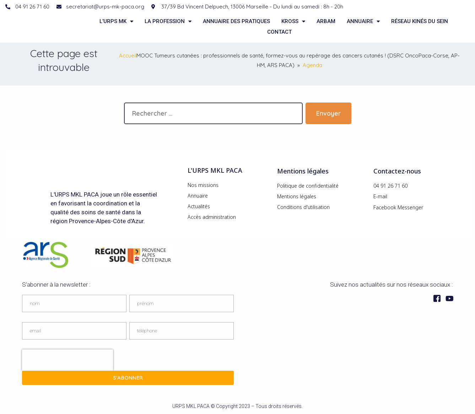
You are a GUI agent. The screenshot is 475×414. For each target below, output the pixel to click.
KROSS (293, 21)
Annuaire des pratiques (236, 21)
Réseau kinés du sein (419, 21)
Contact (279, 32)
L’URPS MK (116, 21)
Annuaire (363, 21)
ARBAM (326, 21)
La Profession (168, 21)
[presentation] (67, 360)
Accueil (127, 55)
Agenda (312, 65)
